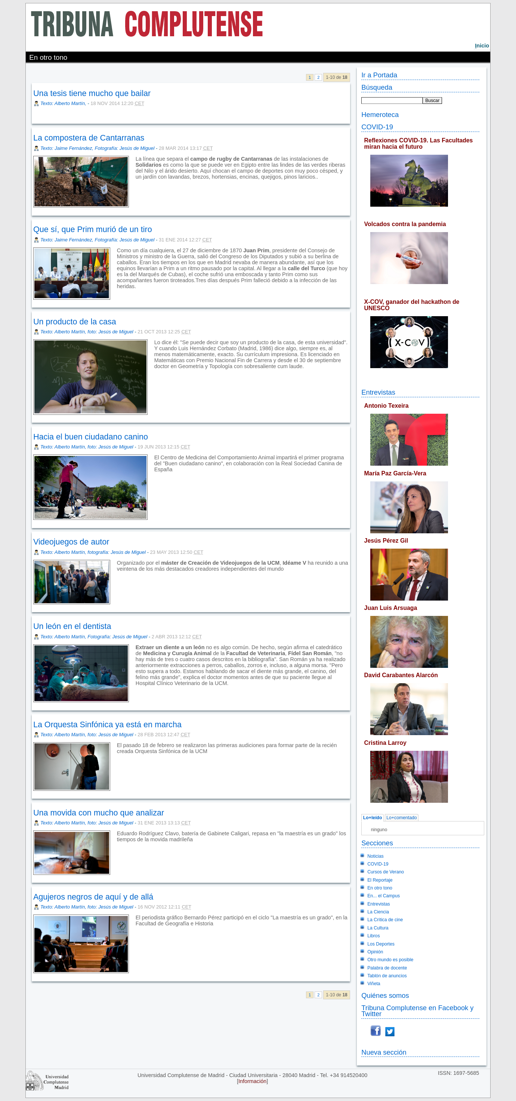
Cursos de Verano (385, 872)
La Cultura (377, 928)
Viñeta (373, 983)
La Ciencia (378, 912)
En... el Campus (383, 895)
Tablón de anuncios (387, 975)
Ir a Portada (379, 75)
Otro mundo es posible (390, 959)
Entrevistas (378, 392)
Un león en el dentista (72, 626)
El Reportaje (379, 880)
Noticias (375, 856)
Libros (373, 935)
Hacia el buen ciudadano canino (90, 436)
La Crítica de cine (385, 919)
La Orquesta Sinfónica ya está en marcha (107, 724)
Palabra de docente (387, 968)
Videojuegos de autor (71, 541)
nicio (482, 46)
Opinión (375, 951)
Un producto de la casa (74, 321)
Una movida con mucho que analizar (98, 812)
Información (252, 1081)
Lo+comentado (401, 818)
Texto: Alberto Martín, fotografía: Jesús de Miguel (93, 552)
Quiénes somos (385, 995)
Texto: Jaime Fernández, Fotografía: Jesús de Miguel (97, 148)
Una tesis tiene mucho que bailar (92, 93)
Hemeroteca (380, 114)
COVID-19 (377, 127)
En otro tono (379, 888)
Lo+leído (372, 818)
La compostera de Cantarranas (88, 137)
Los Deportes (381, 944)
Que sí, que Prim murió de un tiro (92, 229)
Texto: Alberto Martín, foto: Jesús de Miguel (86, 331)
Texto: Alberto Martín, (63, 103)
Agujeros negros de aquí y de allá (93, 896)
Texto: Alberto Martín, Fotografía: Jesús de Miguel (93, 636)
